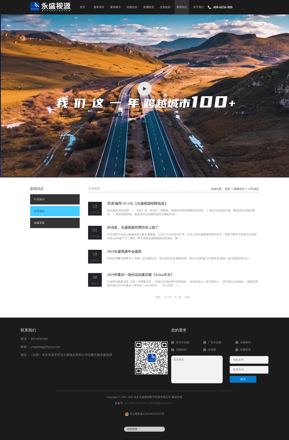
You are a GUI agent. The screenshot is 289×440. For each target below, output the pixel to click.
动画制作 (245, 342)
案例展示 (115, 7)
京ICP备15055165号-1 (136, 403)
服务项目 (99, 7)
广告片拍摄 (214, 342)
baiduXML (167, 403)
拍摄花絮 (39, 222)
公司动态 (39, 211)
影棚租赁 (148, 7)
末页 (187, 297)
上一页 (167, 297)
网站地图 (155, 403)
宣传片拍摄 (182, 342)
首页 (82, 7)
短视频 (212, 349)
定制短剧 (165, 7)
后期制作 (181, 349)
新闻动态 (182, 7)
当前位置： (218, 189)
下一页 (177, 297)
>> (176, 214)
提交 (243, 379)
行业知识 (39, 199)
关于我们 (198, 7)
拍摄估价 (132, 7)
